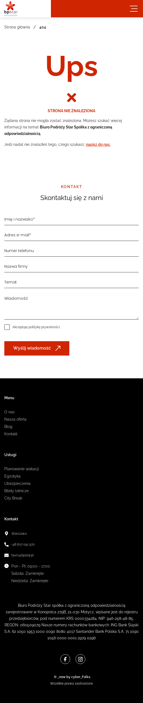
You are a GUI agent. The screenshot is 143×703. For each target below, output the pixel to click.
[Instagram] (80, 659)
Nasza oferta (15, 419)
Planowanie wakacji (21, 469)
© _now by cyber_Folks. (71, 677)
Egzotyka (12, 476)
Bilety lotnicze (16, 491)
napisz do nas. (98, 144)
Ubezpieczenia (17, 483)
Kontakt (10, 434)
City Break (13, 498)
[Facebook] (65, 659)
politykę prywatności (44, 327)
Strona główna (17, 27)
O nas (9, 412)
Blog (8, 426)
